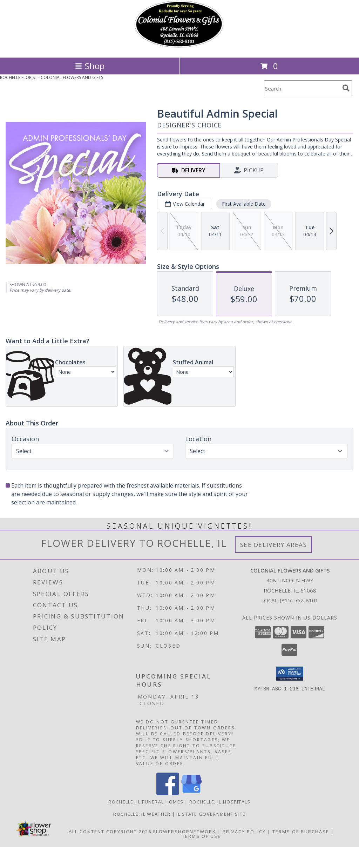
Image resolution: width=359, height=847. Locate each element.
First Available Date (244, 203)
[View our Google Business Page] (191, 793)
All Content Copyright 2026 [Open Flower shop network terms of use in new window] (110, 831)
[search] (346, 88)
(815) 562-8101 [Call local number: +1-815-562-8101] (299, 600)
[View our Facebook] (167, 793)
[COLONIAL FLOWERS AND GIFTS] (179, 47)
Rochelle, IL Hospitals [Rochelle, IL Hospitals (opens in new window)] (220, 802)
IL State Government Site (210, 814)
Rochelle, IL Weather (141, 814)
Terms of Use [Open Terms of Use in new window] (201, 836)
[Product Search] (301, 88)
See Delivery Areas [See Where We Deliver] (273, 545)
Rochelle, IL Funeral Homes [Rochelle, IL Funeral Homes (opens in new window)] (145, 802)
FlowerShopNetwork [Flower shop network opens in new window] (184, 831)
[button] (289, 674)
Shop (89, 66)
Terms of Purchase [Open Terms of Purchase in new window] (300, 831)
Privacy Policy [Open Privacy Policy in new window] (244, 831)
